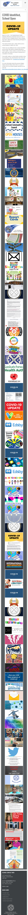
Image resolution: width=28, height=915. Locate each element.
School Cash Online (7, 900)
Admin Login (5, 886)
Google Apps (6, 892)
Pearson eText (6, 894)
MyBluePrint (6, 896)
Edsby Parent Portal (7, 898)
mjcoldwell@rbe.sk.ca (10, 880)
